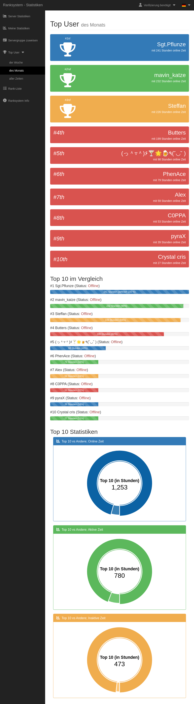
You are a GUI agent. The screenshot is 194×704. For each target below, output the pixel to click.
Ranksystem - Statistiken (23, 5)
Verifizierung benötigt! (157, 5)
